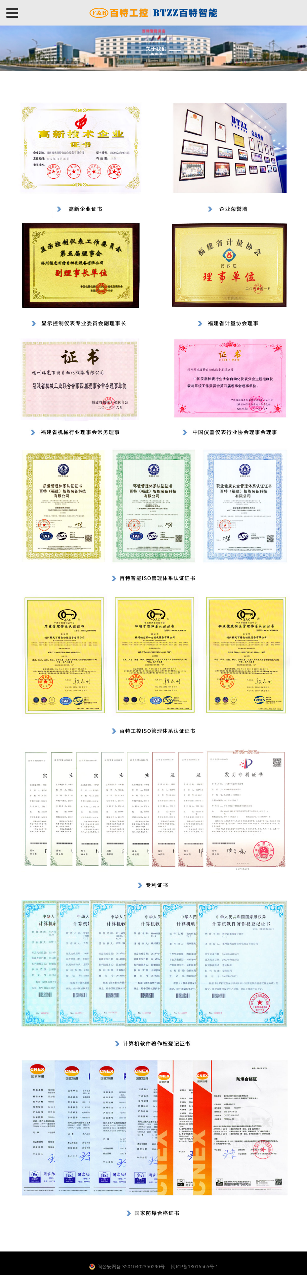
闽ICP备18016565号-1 (194, 1266)
